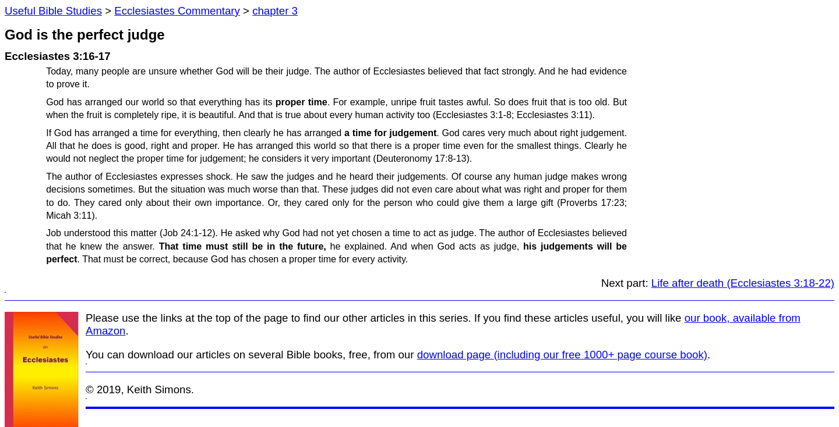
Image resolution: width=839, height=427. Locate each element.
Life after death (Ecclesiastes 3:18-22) (742, 283)
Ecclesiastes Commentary (177, 11)
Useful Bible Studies (53, 11)
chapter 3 (275, 11)
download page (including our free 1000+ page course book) (562, 354)
